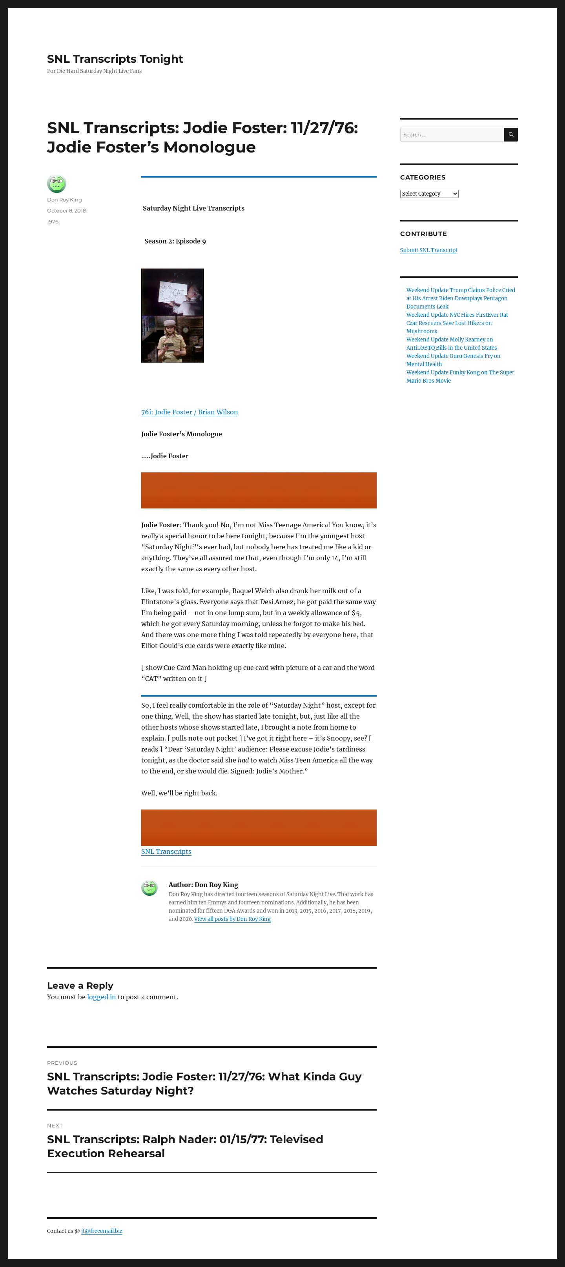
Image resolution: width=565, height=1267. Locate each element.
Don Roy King (64, 199)
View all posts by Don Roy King (232, 919)
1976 (52, 221)
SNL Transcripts (166, 851)
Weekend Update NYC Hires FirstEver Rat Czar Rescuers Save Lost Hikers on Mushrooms (457, 323)
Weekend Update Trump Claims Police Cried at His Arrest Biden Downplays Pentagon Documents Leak (460, 298)
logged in (101, 997)
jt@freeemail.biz (101, 1231)
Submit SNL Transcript (428, 250)
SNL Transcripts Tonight (115, 58)
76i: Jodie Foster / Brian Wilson (189, 412)
